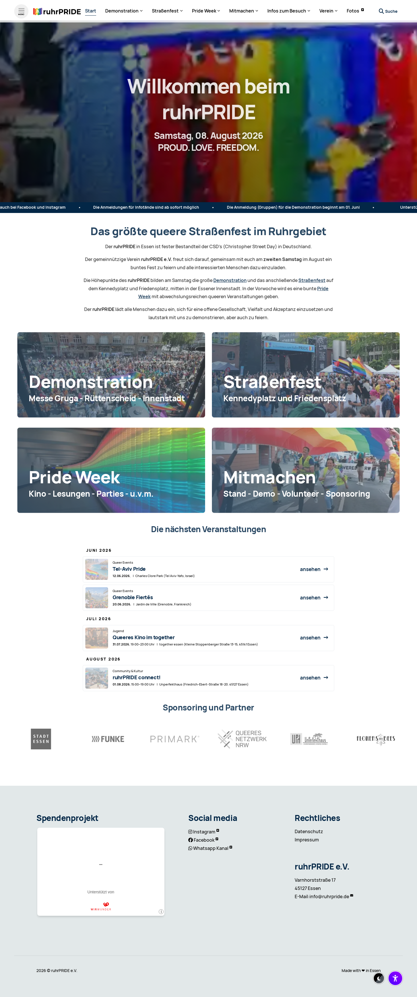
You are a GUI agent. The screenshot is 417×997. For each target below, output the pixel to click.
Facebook (204, 840)
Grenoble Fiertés (133, 597)
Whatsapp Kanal (210, 848)
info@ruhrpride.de (329, 897)
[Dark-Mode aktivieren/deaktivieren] (379, 978)
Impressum (307, 840)
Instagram (204, 832)
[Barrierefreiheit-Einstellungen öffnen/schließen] (395, 978)
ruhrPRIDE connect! (137, 677)
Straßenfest (311, 280)
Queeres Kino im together (144, 637)
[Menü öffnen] (21, 10)
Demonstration (230, 280)
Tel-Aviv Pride (129, 569)
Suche (391, 10)
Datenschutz (309, 832)
